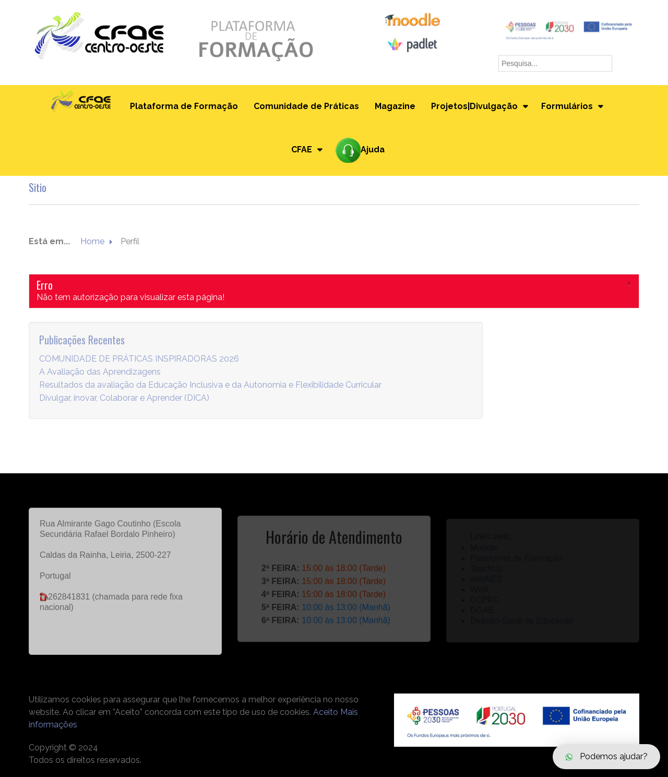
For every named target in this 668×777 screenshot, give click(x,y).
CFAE (301, 149)
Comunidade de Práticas (306, 106)
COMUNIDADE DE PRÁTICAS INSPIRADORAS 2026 (139, 364)
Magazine (395, 106)
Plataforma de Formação (184, 106)
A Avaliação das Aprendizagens (100, 377)
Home (92, 242)
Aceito (325, 712)
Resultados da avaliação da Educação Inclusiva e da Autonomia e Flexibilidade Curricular (210, 390)
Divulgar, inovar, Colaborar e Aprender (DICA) (124, 403)
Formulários (567, 106)
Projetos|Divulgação (474, 106)
